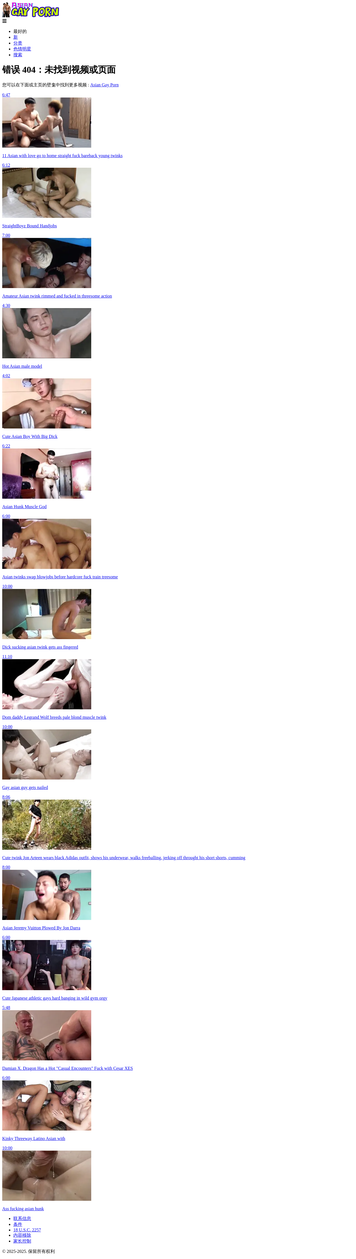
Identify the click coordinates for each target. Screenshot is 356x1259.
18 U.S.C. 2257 (27, 1230)
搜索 (17, 54)
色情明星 (22, 49)
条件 (17, 1224)
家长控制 (22, 1241)
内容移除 (22, 1235)
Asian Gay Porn (104, 84)
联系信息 (22, 1218)
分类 (17, 43)
